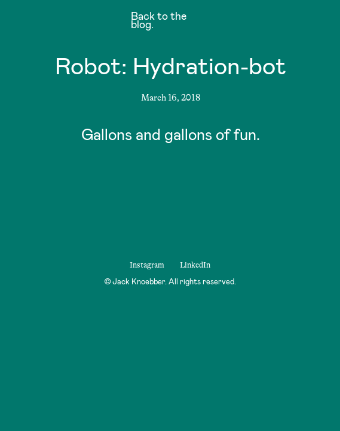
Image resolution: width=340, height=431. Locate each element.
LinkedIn (195, 264)
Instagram (147, 264)
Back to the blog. (158, 22)
